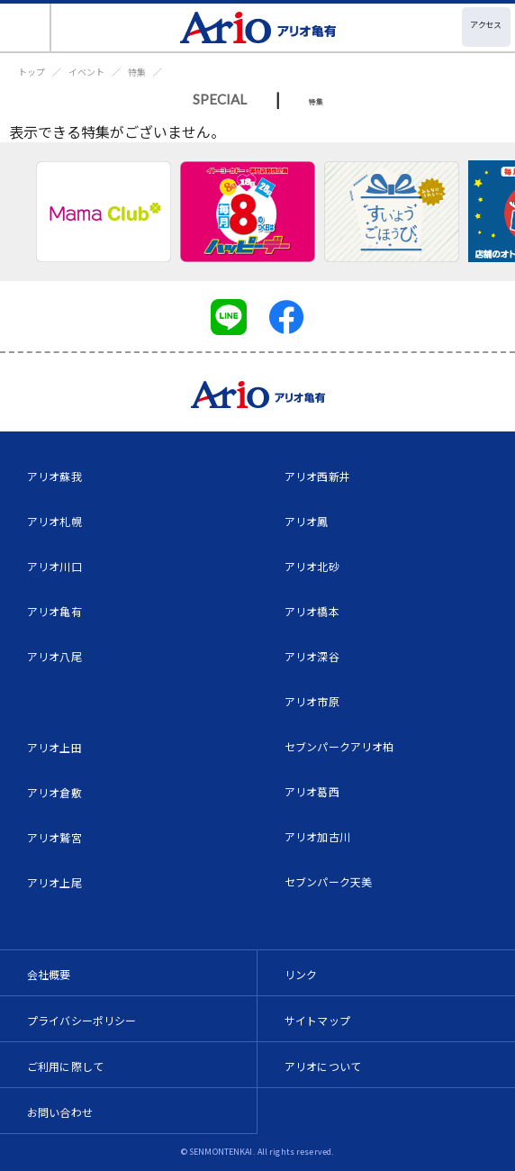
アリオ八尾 (54, 656)
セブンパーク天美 (328, 881)
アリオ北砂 (312, 566)
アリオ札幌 (54, 521)
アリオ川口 (54, 566)
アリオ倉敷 (54, 792)
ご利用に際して (65, 1066)
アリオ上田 (54, 747)
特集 (137, 71)
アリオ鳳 (307, 521)
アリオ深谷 (312, 656)
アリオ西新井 (317, 476)
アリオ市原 (312, 701)
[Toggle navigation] (25, 27)
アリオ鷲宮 (54, 837)
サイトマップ (317, 1020)
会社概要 (49, 974)
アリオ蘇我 (54, 476)
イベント (86, 71)
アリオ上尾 (54, 882)
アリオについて (323, 1066)
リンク (301, 974)
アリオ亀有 (54, 611)
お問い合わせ (60, 1112)
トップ (31, 71)
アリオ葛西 (312, 791)
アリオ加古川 (317, 836)
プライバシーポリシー (82, 1020)
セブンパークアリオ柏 (339, 746)
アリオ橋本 (312, 611)
